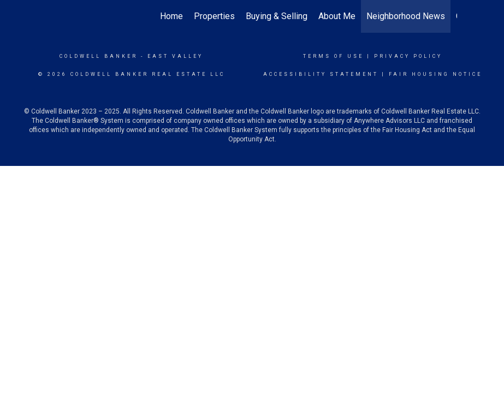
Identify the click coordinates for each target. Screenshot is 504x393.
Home (171, 16)
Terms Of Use (333, 56)
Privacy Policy (408, 56)
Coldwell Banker (99, 56)
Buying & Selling (276, 16)
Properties (214, 16)
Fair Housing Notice (435, 74)
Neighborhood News (405, 16)
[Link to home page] (53, 16)
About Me (336, 16)
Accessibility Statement (320, 74)
